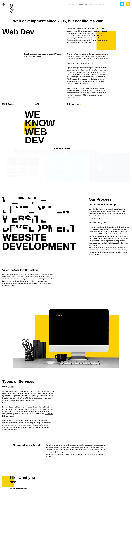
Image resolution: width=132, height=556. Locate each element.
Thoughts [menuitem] (103, 4)
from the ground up (101, 70)
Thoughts (18, 536)
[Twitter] (60, 548)
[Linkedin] (72, 548)
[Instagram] (68, 548)
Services (17, 527)
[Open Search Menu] (122, 4)
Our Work (18, 523)
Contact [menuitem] (113, 4)
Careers (17, 548)
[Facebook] (64, 548)
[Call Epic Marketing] (128, 4)
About (16, 540)
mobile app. (98, 236)
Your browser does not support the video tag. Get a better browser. (98, 412)
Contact (17, 544)
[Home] (12, 8)
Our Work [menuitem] (72, 4)
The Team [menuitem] (93, 4)
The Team (17, 531)
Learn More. (30, 418)
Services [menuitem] (83, 4)
